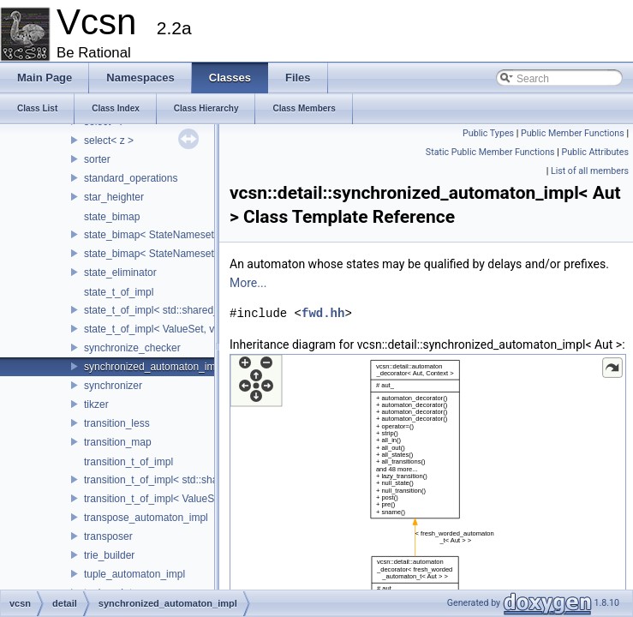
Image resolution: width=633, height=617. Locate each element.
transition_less (117, 423)
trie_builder (109, 555)
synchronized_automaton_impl (154, 367)
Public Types (488, 133)
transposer (108, 536)
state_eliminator (120, 273)
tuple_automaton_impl (134, 574)
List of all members (590, 171)
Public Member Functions (572, 133)
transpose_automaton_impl (146, 518)
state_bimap (112, 217)
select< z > (109, 141)
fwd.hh (323, 313)
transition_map (118, 442)
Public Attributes (595, 152)
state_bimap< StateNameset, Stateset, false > (189, 235)
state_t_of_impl (118, 292)
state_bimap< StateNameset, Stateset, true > (187, 254)
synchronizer (113, 386)
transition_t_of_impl (128, 462)
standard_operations (130, 178)
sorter (97, 159)
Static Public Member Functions (490, 152)
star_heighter (114, 197)
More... (248, 283)
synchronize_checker (132, 348)
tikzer (96, 404)
